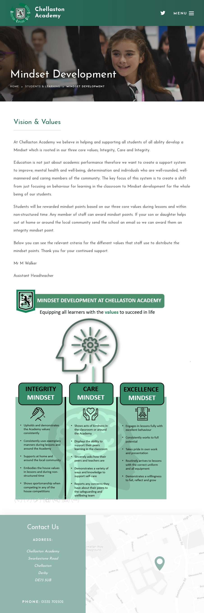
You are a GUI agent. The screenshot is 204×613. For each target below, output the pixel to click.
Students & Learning (42, 86)
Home (14, 86)
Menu (180, 13)
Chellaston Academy (50, 13)
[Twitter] (163, 14)
